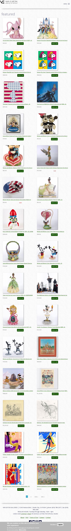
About (22, 517)
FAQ (27, 517)
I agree (60, 524)
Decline (53, 525)
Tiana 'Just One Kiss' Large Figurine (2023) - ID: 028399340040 (18, 295)
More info (22, 530)
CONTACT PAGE (26, 514)
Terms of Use (34, 517)
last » (42, 496)
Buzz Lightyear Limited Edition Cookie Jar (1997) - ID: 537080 (18, 231)
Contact (48, 517)
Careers (42, 517)
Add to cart (20, 43)
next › (36, 496)
